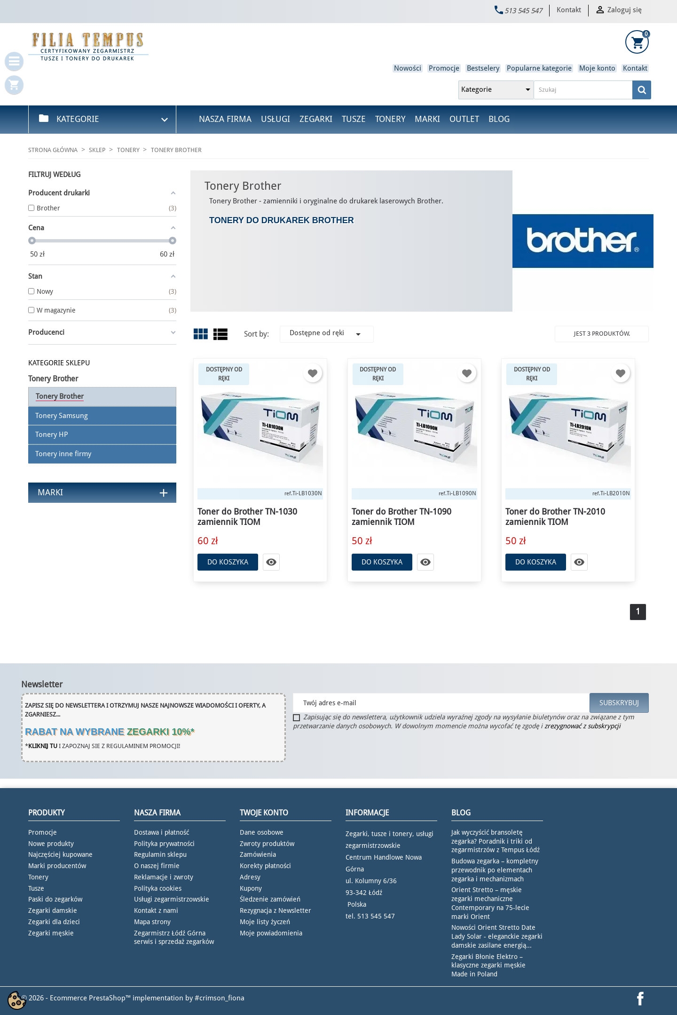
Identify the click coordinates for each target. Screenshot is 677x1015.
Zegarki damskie (52, 910)
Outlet (464, 119)
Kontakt (569, 10)
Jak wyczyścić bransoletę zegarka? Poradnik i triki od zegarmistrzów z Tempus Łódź (495, 841)
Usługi (275, 119)
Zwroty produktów (267, 843)
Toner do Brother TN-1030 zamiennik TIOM (247, 517)
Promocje (444, 68)
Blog (499, 119)
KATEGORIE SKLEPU (59, 363)
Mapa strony (152, 922)
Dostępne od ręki (327, 334)
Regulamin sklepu (160, 854)
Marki (427, 119)
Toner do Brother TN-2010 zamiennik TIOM (555, 517)
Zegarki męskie (51, 933)
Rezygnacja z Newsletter (275, 910)
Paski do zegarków (55, 899)
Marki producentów (57, 866)
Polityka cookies (157, 888)
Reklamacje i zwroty (163, 877)
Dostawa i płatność (161, 832)
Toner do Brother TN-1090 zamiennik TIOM (401, 517)
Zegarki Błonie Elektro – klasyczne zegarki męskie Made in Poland (488, 965)
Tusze (354, 119)
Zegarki (315, 119)
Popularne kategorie (539, 68)
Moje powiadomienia (271, 933)
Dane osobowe (261, 832)
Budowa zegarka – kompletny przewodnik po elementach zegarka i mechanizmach (494, 870)
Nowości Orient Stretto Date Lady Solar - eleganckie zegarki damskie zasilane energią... (497, 936)
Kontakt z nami (156, 910)
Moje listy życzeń (265, 922)
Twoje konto (264, 812)
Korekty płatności (265, 866)
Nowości (407, 68)
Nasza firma (225, 119)
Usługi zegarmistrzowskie (171, 899)
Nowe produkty (51, 843)
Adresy (250, 877)
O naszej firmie (157, 866)
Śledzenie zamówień (270, 899)
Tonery (390, 119)
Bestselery (483, 68)
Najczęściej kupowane (60, 854)
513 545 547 (523, 11)
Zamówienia (258, 854)
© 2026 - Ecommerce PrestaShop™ (77, 998)
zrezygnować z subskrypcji (582, 726)
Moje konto (597, 68)
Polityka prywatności (164, 843)
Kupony (251, 888)
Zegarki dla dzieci (54, 922)
